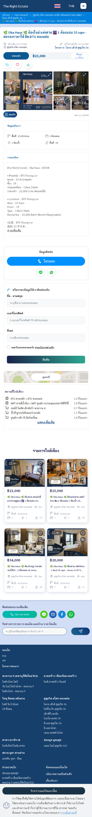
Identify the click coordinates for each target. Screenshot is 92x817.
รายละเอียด (12, 157)
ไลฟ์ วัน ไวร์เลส (10, 704)
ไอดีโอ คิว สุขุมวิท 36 (55, 708)
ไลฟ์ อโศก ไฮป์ (10, 681)
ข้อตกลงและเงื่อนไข (56, 767)
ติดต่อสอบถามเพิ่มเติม (15, 607)
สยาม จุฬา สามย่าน (13, 752)
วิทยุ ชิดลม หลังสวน (13, 698)
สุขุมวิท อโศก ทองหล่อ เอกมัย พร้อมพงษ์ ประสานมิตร (57, 14)
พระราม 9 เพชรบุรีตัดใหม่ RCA (20, 675)
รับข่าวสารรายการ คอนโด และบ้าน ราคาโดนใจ (29, 624)
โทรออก (46, 261)
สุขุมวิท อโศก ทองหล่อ (57, 698)
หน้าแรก (6, 14)
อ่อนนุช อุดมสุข (52, 739)
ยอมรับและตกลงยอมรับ (22, 347)
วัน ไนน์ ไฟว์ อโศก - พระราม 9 (18, 686)
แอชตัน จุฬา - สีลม (12, 758)
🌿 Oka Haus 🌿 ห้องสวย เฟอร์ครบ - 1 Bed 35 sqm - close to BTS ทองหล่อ (67, 568)
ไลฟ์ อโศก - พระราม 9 (13, 691)
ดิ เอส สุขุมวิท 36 (53, 723)
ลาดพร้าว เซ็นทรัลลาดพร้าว (60, 675)
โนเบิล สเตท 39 (52, 718)
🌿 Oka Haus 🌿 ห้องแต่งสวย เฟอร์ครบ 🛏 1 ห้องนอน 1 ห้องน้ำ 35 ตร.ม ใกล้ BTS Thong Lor (67, 498)
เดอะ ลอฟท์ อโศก (53, 732)
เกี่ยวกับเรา (52, 780)
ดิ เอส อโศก (50, 728)
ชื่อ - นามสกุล (15, 296)
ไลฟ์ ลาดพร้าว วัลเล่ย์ (55, 681)
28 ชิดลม (7, 708)
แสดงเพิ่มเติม (46, 422)
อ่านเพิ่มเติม (14, 230)
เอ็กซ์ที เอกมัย (51, 713)
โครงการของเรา (10, 666)
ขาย (4, 655)
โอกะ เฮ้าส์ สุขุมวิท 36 (12, 17)
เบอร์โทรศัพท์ (15, 313)
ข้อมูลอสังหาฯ (14, 125)
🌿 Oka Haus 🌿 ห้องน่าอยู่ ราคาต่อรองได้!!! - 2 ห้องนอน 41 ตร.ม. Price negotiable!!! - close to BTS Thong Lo (24, 568)
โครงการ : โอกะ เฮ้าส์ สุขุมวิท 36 (72, 47)
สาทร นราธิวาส (11, 739)
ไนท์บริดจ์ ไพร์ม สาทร (13, 745)
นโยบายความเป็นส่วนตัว (59, 774)
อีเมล (10, 330)
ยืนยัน (46, 359)
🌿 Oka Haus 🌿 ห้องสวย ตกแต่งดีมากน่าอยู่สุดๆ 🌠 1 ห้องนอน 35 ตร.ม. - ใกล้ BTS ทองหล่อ (24, 498)
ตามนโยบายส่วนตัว (44, 347)
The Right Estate (15, 6)
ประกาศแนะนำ (21, 14)
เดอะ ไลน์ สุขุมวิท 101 (55, 745)
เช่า (4, 660)
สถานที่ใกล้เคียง (14, 391)
